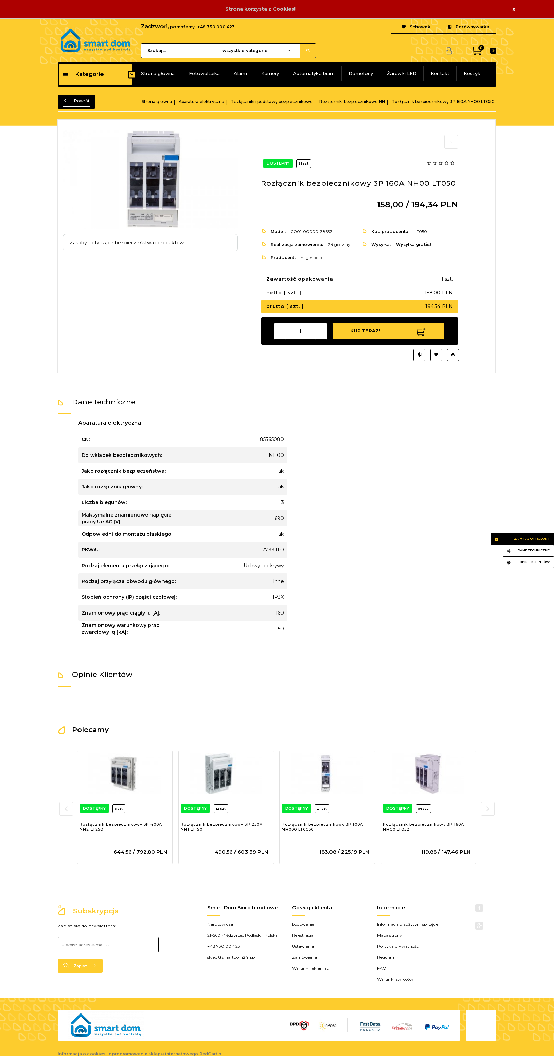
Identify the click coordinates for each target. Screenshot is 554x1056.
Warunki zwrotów (395, 979)
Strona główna (158, 73)
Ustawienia (303, 946)
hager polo (311, 257)
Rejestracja (302, 935)
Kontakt (440, 73)
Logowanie (303, 924)
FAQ (381, 968)
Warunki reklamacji (311, 968)
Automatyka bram (314, 73)
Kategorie (83, 74)
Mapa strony (389, 935)
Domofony (361, 73)
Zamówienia (304, 957)
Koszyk (471, 73)
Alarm (240, 73)
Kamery (270, 73)
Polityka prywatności (398, 946)
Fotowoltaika (204, 73)
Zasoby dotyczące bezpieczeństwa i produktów (127, 243)
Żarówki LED (402, 73)
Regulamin (388, 957)
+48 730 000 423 (216, 26)
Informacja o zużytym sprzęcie (407, 924)
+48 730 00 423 (223, 946)
